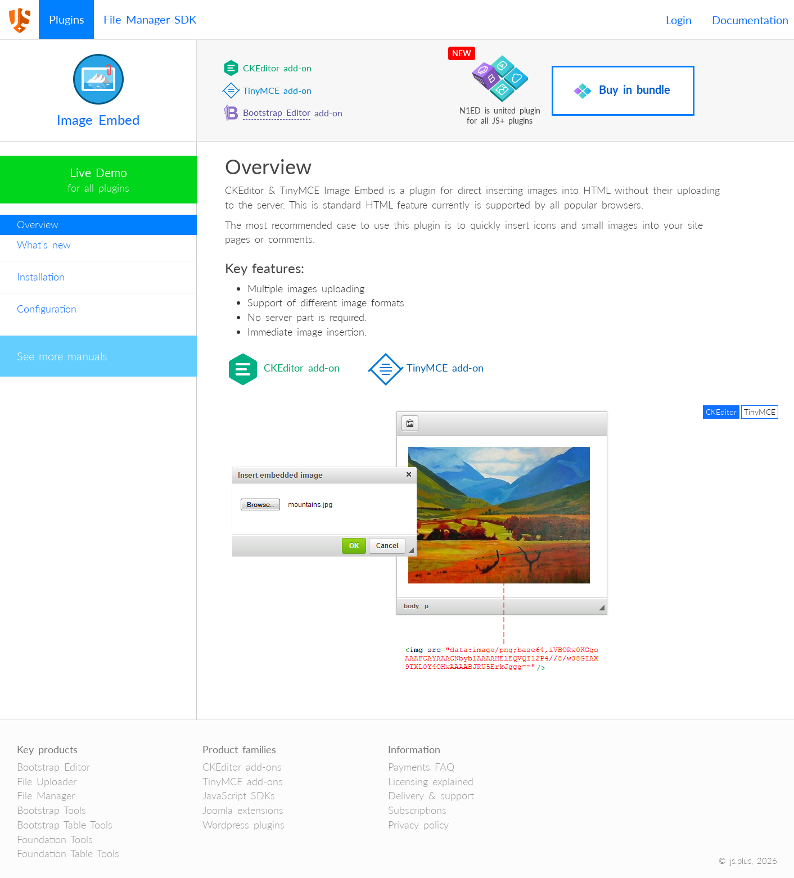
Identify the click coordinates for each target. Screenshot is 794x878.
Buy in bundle (622, 91)
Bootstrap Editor (276, 112)
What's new (44, 244)
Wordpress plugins (243, 824)
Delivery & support (431, 795)
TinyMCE (759, 412)
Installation (41, 276)
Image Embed (98, 119)
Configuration (46, 308)
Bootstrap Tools (51, 810)
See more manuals (62, 356)
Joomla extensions (242, 810)
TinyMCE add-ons (242, 781)
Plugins (66, 19)
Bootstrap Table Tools (64, 824)
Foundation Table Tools (68, 853)
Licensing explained (430, 781)
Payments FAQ (421, 767)
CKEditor (721, 412)
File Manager (46, 795)
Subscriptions (417, 810)
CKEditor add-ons (242, 767)
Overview (37, 224)
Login (679, 19)
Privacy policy (418, 824)
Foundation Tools (55, 839)
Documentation (750, 19)
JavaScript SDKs (238, 795)
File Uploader (46, 781)
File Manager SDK (149, 19)
